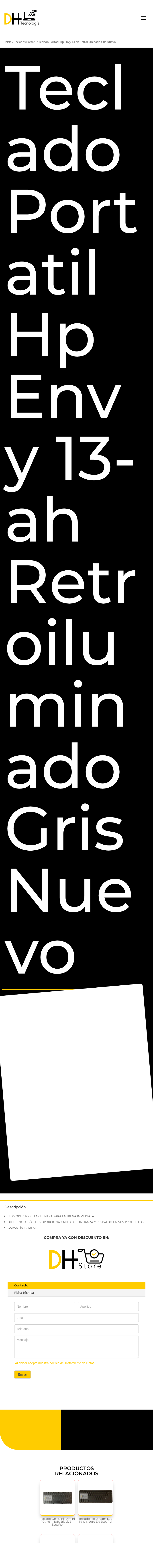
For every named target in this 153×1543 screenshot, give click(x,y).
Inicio (8, 42)
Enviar (22, 1374)
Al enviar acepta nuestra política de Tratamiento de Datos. (55, 1363)
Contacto (21, 1285)
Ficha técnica (24, 1292)
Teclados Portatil (25, 42)
